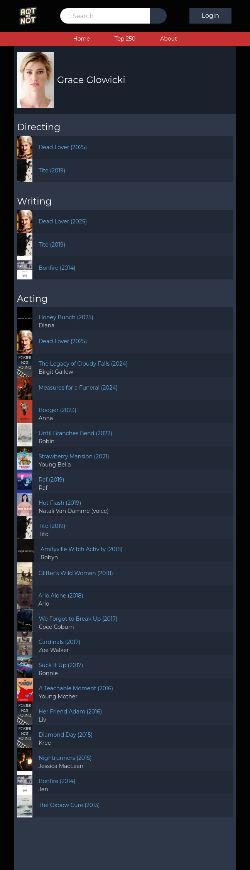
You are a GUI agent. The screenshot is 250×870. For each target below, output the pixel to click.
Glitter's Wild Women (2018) (76, 573)
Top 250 (125, 38)
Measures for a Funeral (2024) (78, 387)
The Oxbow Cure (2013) (69, 805)
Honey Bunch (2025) (66, 317)
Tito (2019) (52, 170)
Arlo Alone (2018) (61, 595)
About (168, 38)
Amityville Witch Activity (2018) (82, 549)
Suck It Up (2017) (61, 665)
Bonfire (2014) (57, 267)
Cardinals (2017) (59, 641)
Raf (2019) (51, 479)
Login (210, 15)
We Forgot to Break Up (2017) (78, 618)
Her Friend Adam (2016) (70, 711)
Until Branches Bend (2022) (75, 433)
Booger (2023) (57, 410)
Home (81, 38)
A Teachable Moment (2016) (76, 688)
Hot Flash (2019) (60, 502)
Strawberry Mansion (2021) (74, 456)
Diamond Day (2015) (66, 734)
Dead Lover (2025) (63, 147)
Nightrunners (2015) (65, 757)
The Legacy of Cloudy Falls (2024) (83, 363)
